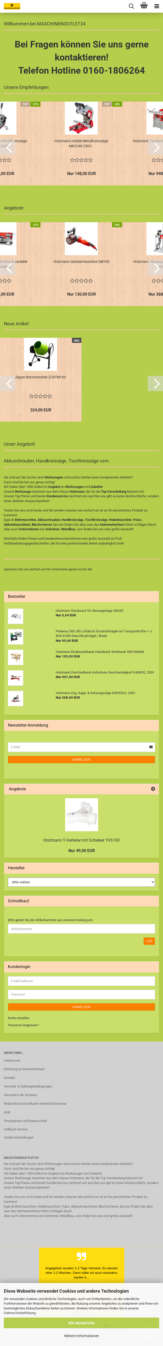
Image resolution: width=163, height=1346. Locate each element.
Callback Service (16, 1129)
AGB (7, 1112)
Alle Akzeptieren (81, 1323)
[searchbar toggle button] (131, 6)
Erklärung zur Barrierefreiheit (24, 1069)
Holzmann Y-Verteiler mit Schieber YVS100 (81, 840)
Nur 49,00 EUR (81, 850)
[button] (7, 147)
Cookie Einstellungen (19, 1137)
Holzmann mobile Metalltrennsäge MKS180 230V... (81, 143)
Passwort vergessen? (23, 1025)
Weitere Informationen (81, 1336)
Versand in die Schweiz (20, 1095)
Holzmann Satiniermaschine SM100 (81, 262)
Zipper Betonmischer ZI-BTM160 (40, 377)
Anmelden (82, 759)
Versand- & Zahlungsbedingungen (28, 1086)
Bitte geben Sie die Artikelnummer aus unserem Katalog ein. (50, 920)
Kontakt (9, 1078)
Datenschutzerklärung (19, 1313)
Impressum (12, 1060)
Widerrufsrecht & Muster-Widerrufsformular (35, 1103)
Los (149, 941)
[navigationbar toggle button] (156, 6)
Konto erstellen (18, 1018)
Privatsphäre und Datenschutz (25, 1121)
